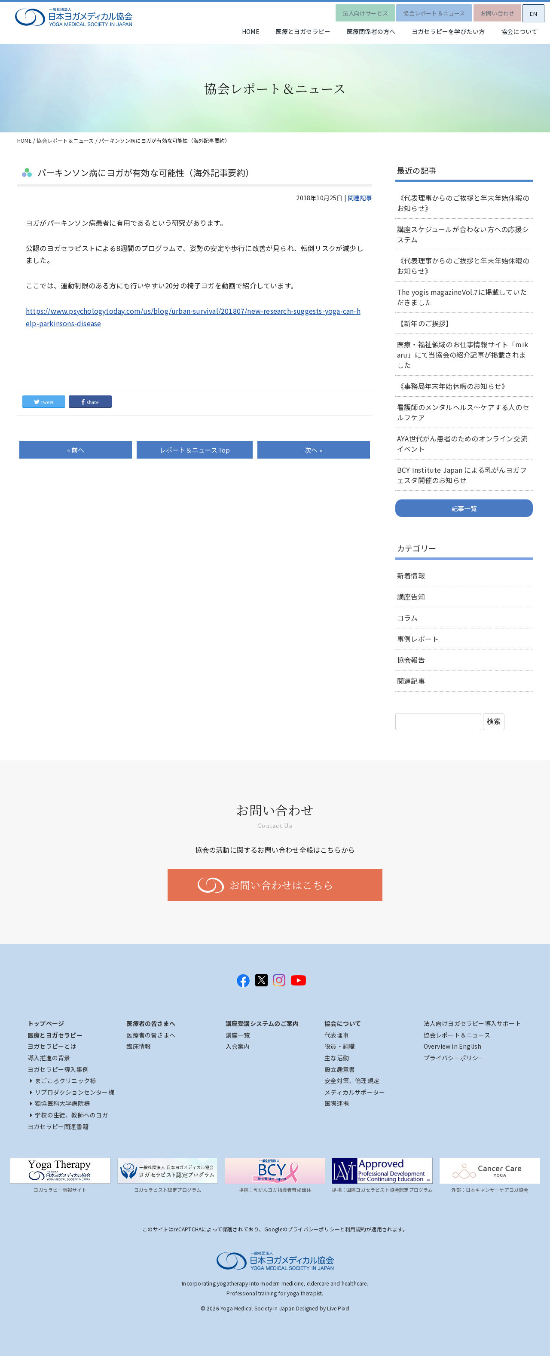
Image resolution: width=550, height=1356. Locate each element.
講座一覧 (238, 1035)
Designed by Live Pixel (322, 1308)
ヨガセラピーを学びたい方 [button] (440, 32)
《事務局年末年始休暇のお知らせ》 (452, 386)
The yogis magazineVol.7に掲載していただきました (462, 297)
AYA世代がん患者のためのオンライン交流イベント (462, 443)
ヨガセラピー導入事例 (58, 1069)
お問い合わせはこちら (281, 884)
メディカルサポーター (354, 1092)
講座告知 (411, 596)
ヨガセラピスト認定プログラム (168, 1189)
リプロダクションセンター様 (72, 1092)
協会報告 (411, 660)
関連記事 (360, 197)
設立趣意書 (339, 1069)
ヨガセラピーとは (52, 1046)
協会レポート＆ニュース (424, 10)
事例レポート (418, 639)
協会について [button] (516, 32)
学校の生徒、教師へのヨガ (69, 1115)
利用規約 (355, 1229)
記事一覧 (464, 508)
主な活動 (336, 1057)
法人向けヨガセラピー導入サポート (472, 1023)
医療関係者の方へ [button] (357, 32)
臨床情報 (138, 1046)
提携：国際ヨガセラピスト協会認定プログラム (382, 1189)
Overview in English (453, 1046)
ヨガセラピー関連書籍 (58, 1126)
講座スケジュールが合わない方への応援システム (463, 234)
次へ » (313, 449)
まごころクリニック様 (63, 1080)
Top (194, 449)
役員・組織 (339, 1046)
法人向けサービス (351, 10)
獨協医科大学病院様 (60, 1103)
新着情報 (411, 575)
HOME (226, 32)
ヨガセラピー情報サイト (60, 1189)
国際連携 (336, 1103)
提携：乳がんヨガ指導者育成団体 (275, 1189)
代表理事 (336, 1035)
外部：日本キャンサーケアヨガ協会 (489, 1189)
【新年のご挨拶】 (425, 323)
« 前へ (76, 449)
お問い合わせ (490, 10)
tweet (44, 402)
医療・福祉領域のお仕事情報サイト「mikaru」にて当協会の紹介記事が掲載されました (462, 354)
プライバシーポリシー (454, 1057)
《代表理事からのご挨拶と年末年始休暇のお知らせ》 (463, 203)
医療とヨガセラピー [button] (284, 32)
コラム (407, 617)
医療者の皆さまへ (150, 1035)
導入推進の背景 (49, 1057)
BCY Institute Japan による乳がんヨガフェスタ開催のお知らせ (462, 475)
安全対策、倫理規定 (351, 1080)
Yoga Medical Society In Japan (257, 1308)
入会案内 (238, 1046)
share (90, 402)
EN (530, 11)
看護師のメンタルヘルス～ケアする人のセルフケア (463, 412)
